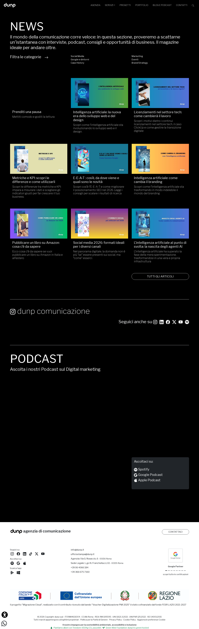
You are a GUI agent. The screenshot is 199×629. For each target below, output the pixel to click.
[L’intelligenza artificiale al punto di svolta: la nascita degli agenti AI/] (160, 228)
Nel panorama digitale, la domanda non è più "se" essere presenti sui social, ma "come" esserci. (99, 259)
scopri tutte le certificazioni (175, 574)
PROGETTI (125, 5)
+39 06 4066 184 (79, 567)
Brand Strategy (140, 63)
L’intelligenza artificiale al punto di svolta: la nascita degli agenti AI (160, 249)
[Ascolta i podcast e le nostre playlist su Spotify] (187, 326)
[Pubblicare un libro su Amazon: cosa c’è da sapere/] (38, 228)
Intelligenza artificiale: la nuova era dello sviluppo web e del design (97, 116)
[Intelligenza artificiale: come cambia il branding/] (160, 163)
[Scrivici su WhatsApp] (4, 623)
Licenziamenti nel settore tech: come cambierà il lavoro (158, 114)
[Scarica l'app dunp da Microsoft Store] (18, 572)
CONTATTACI (175, 532)
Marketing (137, 56)
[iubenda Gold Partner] (182, 570)
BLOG (162, 5)
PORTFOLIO (141, 5)
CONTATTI (181, 5)
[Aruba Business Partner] (185, 570)
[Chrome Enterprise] (177, 570)
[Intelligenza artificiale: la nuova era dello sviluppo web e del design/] (99, 93)
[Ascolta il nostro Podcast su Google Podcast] (18, 563)
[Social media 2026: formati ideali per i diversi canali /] (99, 228)
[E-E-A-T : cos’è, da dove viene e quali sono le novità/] (99, 163)
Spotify (141, 474)
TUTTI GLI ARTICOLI (160, 281)
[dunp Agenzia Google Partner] (175, 555)
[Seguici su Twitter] (174, 326)
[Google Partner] (166, 570)
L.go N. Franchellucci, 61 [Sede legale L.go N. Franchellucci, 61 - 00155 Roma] (104, 563)
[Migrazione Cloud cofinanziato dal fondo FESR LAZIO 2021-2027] (99, 596)
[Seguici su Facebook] (18, 554)
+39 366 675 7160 (80, 572)
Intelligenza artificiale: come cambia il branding (156, 184)
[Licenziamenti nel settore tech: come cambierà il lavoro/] (160, 93)
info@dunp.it (77, 550)
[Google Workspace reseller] (171, 570)
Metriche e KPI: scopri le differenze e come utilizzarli (33, 184)
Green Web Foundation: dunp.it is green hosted (126, 628)
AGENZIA (95, 5)
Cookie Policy (129, 619)
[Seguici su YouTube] (181, 326)
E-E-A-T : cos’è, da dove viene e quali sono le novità (96, 184)
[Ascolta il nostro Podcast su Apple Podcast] (24, 563)
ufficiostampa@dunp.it (82, 554)
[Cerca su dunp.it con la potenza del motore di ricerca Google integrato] (193, 5)
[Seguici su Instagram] (155, 326)
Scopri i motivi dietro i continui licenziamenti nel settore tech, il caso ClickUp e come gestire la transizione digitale (157, 125)
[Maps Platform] (179, 570)
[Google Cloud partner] (169, 570)
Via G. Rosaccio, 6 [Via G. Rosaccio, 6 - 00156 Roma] (96, 558)
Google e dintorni (80, 59)
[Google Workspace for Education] (174, 570)
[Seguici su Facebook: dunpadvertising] (168, 326)
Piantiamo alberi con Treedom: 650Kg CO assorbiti (75, 628)
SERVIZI (109, 5)
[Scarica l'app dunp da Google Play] (12, 572)
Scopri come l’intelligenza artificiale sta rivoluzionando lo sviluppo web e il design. (98, 128)
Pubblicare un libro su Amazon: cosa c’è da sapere (36, 249)
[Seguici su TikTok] (30, 554)
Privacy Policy (115, 619)
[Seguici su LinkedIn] (161, 326)
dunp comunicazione (50, 315)
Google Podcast (148, 479)
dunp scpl (59, 617)
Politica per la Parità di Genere (94, 619)
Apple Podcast (147, 485)
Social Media (77, 56)
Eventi (135, 59)
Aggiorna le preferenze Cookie (151, 619)
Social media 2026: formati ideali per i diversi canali (98, 249)
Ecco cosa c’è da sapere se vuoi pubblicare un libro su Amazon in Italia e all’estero (37, 259)
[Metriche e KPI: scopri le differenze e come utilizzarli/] (38, 163)
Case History (77, 63)
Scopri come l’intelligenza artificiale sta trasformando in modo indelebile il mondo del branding (159, 195)
